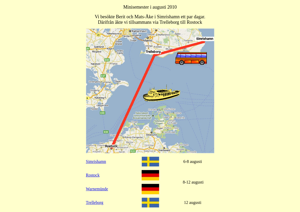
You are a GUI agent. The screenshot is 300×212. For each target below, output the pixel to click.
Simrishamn (96, 161)
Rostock (93, 175)
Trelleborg (94, 202)
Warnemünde (97, 189)
